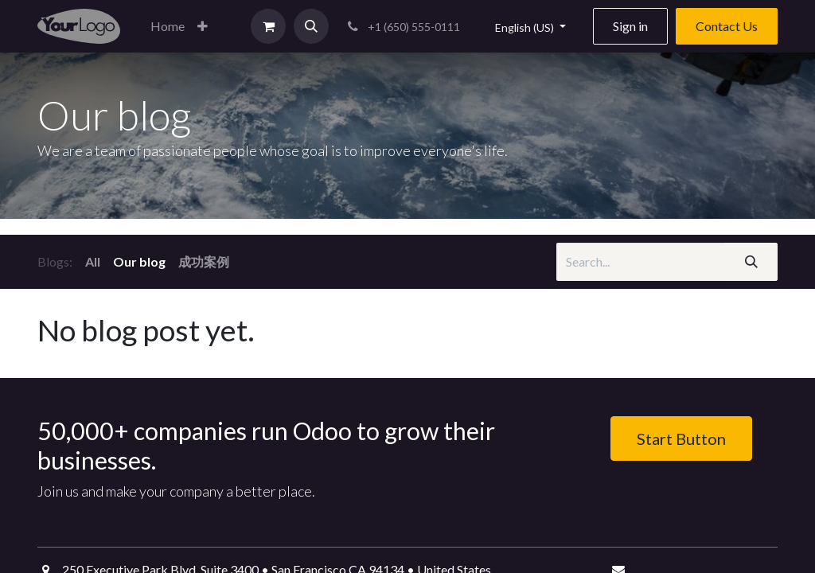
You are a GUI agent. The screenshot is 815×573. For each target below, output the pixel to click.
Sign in (630, 25)
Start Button (681, 438)
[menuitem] (167, 26)
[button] (202, 26)
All (92, 261)
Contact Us (727, 25)
